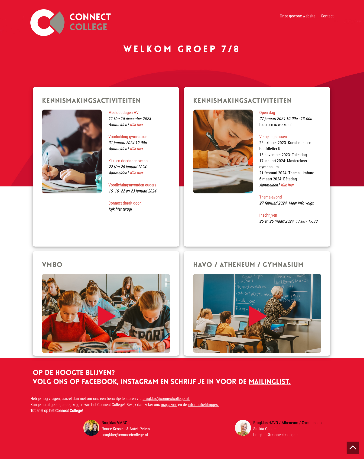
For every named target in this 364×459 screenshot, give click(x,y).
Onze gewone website (297, 15)
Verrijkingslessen (273, 136)
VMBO (52, 264)
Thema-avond (270, 197)
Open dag (267, 112)
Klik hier (136, 124)
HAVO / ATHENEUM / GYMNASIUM (248, 264)
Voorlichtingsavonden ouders (132, 184)
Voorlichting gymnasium (128, 136)
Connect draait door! (125, 203)
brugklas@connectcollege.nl (125, 434)
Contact (327, 15)
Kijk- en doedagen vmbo (128, 160)
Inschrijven (268, 215)
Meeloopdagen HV (123, 112)
